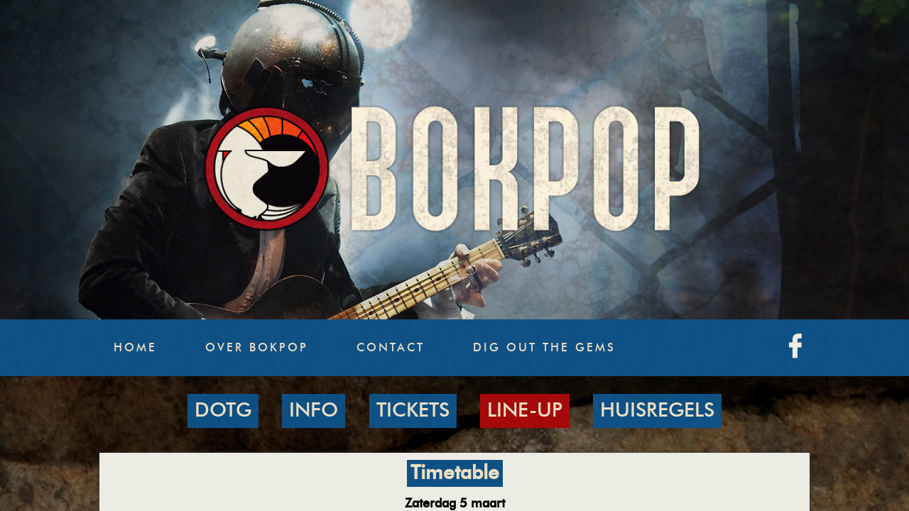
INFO (313, 411)
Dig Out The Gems (544, 347)
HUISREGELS (657, 411)
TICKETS (413, 411)
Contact (390, 347)
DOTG (223, 411)
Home (135, 347)
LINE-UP (524, 411)
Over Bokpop (256, 347)
